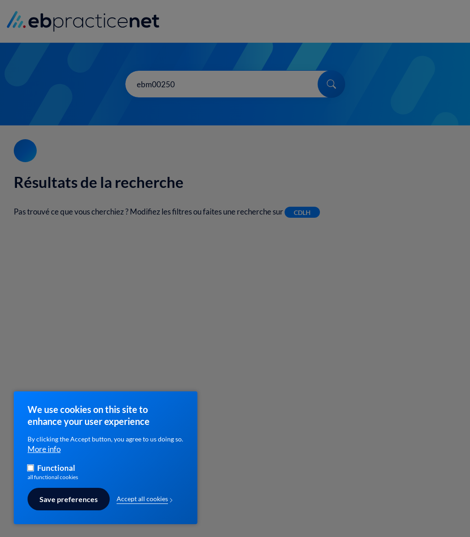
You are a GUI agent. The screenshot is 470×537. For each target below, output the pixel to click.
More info (44, 455)
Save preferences (68, 505)
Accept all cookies (142, 505)
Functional (56, 473)
